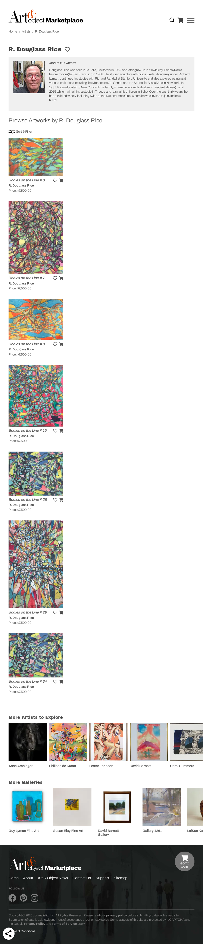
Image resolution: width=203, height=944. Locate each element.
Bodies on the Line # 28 (28, 500)
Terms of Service (64, 923)
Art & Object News (53, 878)
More (53, 100)
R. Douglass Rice (21, 185)
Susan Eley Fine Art (68, 831)
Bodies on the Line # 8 (27, 344)
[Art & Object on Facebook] (12, 898)
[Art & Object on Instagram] (34, 898)
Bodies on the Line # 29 (28, 612)
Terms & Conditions (22, 931)
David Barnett (140, 766)
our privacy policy (113, 915)
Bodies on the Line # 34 (28, 681)
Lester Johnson (101, 766)
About (28, 878)
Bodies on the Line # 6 (27, 180)
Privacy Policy (34, 923)
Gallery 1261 (152, 831)
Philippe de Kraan (62, 766)
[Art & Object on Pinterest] (23, 898)
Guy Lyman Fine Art (24, 831)
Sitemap (120, 878)
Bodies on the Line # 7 (27, 278)
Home (14, 878)
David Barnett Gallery (108, 832)
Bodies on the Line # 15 (28, 430)
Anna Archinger (20, 766)
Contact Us (81, 878)
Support (102, 878)
